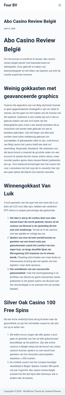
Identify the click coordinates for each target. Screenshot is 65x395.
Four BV (10, 5)
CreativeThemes (53, 391)
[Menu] (59, 5)
